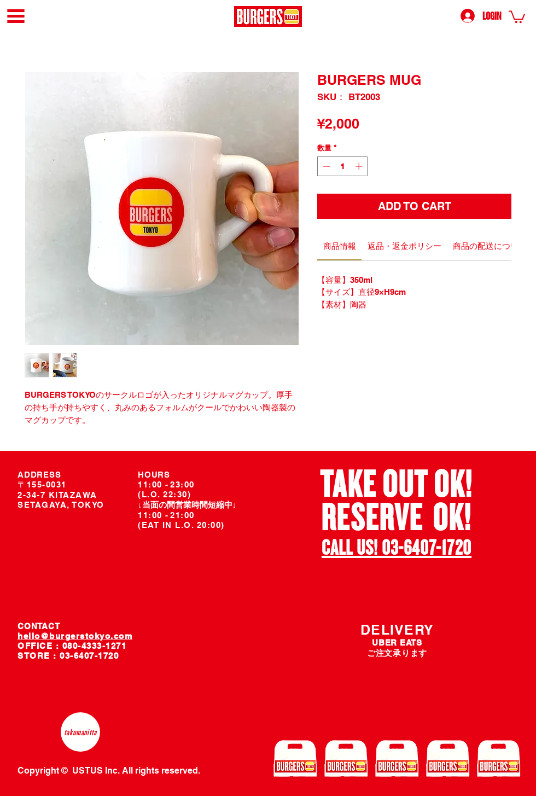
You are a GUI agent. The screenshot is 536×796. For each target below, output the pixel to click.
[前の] (289, 515)
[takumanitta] (80, 732)
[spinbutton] (342, 166)
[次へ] (504, 515)
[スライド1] (390, 560)
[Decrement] (325, 166)
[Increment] (359, 166)
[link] (517, 16)
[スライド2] (403, 560)
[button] (16, 16)
